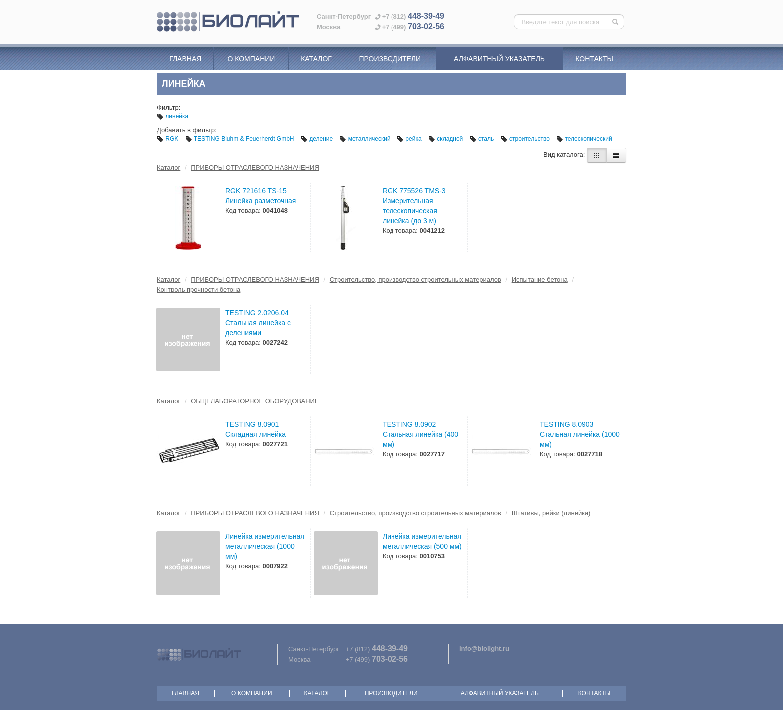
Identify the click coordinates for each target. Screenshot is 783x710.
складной (446, 138)
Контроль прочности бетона (198, 289)
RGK (168, 138)
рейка (410, 138)
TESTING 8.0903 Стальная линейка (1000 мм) (580, 434)
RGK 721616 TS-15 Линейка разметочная (260, 196)
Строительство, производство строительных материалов (415, 279)
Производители (390, 59)
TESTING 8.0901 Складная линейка (255, 429)
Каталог (316, 59)
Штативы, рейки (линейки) (551, 513)
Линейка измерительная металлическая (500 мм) (422, 541)
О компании (251, 59)
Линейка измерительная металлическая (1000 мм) (264, 546)
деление (318, 138)
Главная (185, 59)
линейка (172, 116)
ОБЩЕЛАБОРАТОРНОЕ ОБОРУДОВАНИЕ (255, 401)
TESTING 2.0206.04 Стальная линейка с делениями (258, 323)
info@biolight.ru (484, 648)
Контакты (594, 59)
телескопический (584, 138)
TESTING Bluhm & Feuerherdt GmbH (240, 138)
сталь (483, 138)
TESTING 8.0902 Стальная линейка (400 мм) (420, 434)
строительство (526, 138)
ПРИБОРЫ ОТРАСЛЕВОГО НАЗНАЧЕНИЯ (255, 167)
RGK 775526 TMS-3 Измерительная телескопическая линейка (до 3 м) (414, 206)
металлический (365, 138)
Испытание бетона (540, 279)
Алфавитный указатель (499, 59)
